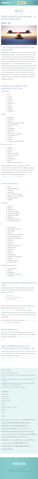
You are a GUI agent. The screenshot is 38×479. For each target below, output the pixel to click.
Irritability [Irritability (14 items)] (31, 434)
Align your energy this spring (10, 373)
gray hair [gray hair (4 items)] (21, 428)
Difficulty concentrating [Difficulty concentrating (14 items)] (10, 425)
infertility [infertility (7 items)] (9, 434)
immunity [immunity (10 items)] (30, 431)
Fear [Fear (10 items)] (9, 429)
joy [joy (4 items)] (36, 434)
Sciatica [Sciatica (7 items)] (12, 440)
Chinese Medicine (6, 401)
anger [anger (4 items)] (21, 419)
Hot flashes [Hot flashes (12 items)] (23, 431)
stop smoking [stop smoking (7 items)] (23, 440)
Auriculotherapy (5, 398)
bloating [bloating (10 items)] (4, 423)
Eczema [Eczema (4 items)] (28, 426)
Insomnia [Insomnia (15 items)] (24, 434)
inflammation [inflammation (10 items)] (16, 434)
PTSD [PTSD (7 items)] (24, 437)
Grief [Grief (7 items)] (24, 429)
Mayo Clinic (11, 295)
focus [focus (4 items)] (18, 428)
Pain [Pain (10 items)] (18, 437)
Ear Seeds (4, 403)
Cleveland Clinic (12, 299)
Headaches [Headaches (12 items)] (14, 431)
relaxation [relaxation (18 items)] (5, 439)
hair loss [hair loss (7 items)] (28, 429)
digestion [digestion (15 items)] (23, 425)
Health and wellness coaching (9, 407)
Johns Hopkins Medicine (14, 297)
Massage (3, 409)
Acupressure (4, 394)
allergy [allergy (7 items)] (18, 420)
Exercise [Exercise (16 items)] (4, 428)
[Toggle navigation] (35, 2)
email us (28, 469)
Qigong (3, 412)
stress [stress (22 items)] (30, 439)
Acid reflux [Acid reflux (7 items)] (4, 420)
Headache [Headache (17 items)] (5, 431)
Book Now (22, 3)
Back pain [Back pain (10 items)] (32, 420)
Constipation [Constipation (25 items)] (13, 422)
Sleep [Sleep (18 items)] (17, 439)
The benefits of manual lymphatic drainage (14, 387)
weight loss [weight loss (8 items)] (11, 443)
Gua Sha (3, 405)
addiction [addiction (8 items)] (13, 420)
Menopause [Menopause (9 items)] (5, 437)
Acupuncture (4, 396)
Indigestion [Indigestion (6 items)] (4, 434)
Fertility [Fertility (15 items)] (14, 428)
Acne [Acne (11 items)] (9, 420)
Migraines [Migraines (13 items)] (12, 437)
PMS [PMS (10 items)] (21, 437)
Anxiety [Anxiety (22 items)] (25, 419)
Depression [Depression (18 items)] (25, 422)
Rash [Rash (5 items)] (27, 437)
